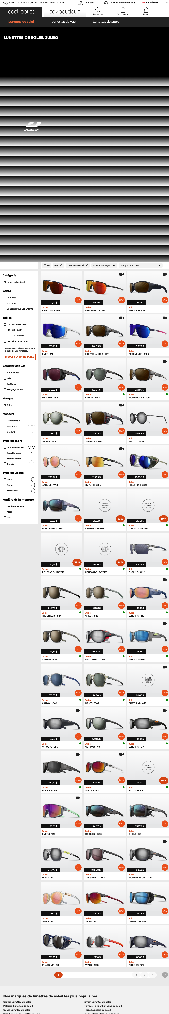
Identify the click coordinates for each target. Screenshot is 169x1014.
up (164, 998)
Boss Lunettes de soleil (16, 823)
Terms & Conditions (12, 998)
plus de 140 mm (16, 147)
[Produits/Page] (104, 71)
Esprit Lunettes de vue (15, 852)
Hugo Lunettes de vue (94, 852)
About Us (7, 930)
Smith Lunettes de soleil (97, 808)
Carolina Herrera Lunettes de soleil (103, 823)
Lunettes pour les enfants (18, 115)
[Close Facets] (19, 71)
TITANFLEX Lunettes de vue (97, 848)
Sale (7, 184)
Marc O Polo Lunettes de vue (19, 840)
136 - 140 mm (14, 141)
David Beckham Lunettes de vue (100, 855)
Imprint (38, 998)
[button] (21, 12)
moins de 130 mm (17, 130)
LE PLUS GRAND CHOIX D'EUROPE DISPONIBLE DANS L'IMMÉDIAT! (36, 3)
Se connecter (123, 14)
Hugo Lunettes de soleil (97, 815)
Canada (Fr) (152, 2)
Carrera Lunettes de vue (95, 844)
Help (115, 930)
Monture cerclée (19, 253)
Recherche (98, 14)
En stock (10, 189)
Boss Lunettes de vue (15, 855)
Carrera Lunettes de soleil (17, 808)
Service (61, 930)
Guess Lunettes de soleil (16, 815)
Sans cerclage (19, 259)
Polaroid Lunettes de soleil (18, 812)
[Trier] (140, 71)
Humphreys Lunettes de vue (19, 844)
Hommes (10, 109)
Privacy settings (10, 935)
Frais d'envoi (64, 939)
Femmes (10, 103)
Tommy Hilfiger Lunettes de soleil (103, 812)
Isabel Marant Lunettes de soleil (102, 819)
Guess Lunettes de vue (16, 848)
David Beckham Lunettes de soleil (22, 819)
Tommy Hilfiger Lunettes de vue (100, 840)
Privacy (29, 998)
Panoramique (19, 226)
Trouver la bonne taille (19, 162)
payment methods (67, 935)
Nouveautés (11, 178)
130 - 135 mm (14, 136)
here (86, 894)
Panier (146, 14)
